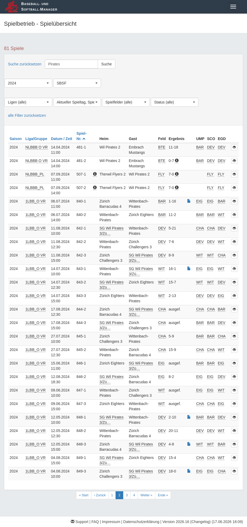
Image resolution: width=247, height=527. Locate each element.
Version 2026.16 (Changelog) (186, 522)
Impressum (111, 522)
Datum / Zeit (62, 139)
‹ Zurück (100, 495)
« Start (83, 495)
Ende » (163, 495)
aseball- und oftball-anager (39, 6)
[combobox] (28, 83)
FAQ (95, 522)
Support (80, 522)
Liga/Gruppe (36, 139)
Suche (106, 64)
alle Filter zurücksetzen (27, 115)
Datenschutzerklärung (141, 522)
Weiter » (146, 495)
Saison (16, 139)
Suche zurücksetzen (24, 64)
